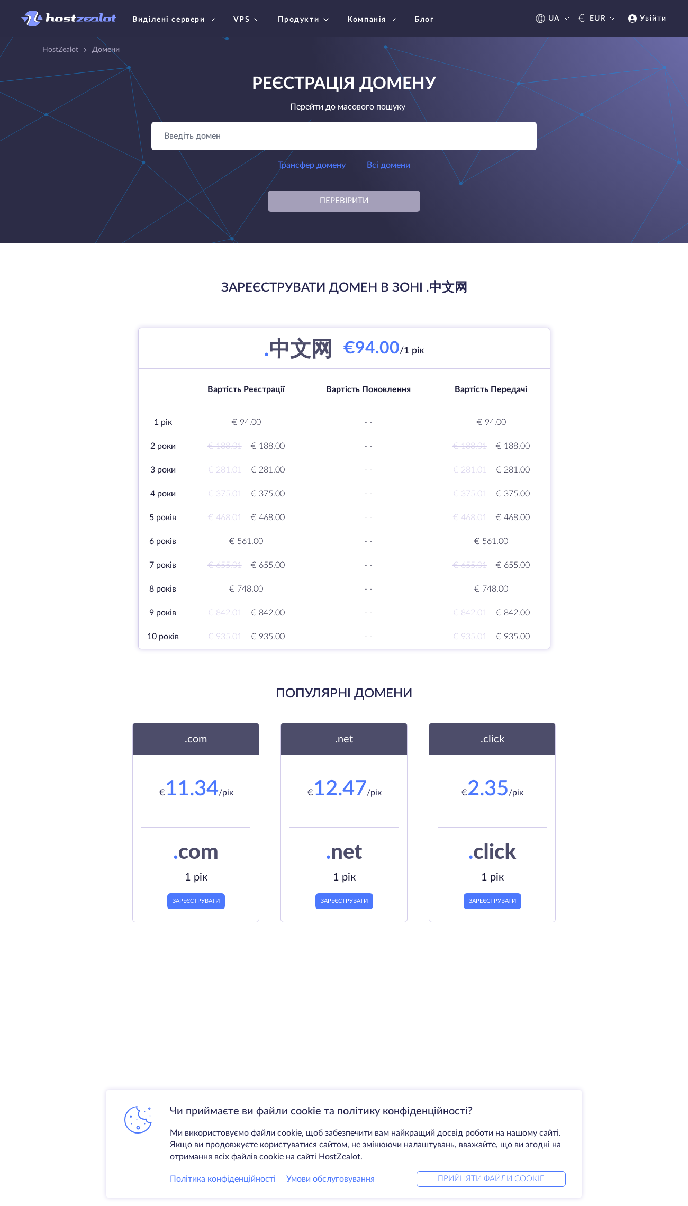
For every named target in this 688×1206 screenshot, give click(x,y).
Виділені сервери (175, 19)
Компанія (373, 19)
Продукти (304, 19)
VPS (247, 19)
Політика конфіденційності (223, 1176)
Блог (424, 19)
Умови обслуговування (330, 1176)
